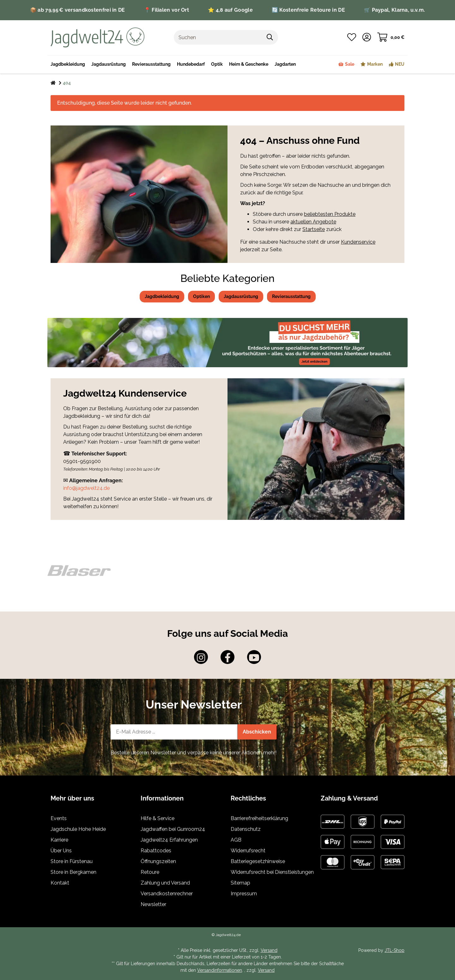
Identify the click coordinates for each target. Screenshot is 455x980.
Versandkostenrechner (167, 894)
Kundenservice (358, 242)
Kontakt (60, 883)
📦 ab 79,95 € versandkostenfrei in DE (77, 10)
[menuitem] (248, 64)
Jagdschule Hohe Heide (78, 829)
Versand (269, 950)
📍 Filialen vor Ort (166, 10)
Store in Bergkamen (73, 872)
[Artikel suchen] (270, 37)
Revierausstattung (291, 296)
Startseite (313, 229)
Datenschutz (246, 829)
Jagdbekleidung (162, 296)
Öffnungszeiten (158, 861)
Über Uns (61, 851)
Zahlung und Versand (165, 883)
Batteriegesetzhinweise (258, 861)
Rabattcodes (156, 851)
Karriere (59, 840)
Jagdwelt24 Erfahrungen (169, 840)
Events (59, 818)
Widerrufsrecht (248, 851)
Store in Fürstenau (72, 861)
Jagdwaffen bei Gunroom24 (173, 829)
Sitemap (240, 883)
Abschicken (257, 732)
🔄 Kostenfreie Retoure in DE (308, 10)
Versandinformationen (219, 970)
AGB (236, 840)
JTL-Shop (394, 950)
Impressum (244, 894)
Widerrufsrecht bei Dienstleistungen (272, 872)
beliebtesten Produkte (329, 214)
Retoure (150, 872)
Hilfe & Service (157, 818)
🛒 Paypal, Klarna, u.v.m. (394, 10)
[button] (366, 37)
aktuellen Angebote (313, 222)
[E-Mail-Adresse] (174, 732)
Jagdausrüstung (241, 296)
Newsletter (153, 904)
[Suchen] (218, 37)
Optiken (201, 296)
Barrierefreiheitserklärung (259, 818)
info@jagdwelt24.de (86, 488)
